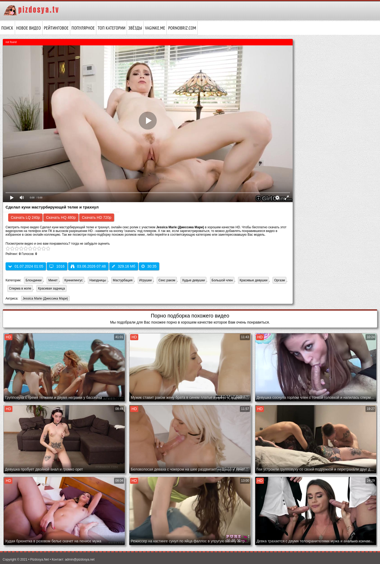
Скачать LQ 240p (25, 217)
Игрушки (145, 280)
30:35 (148, 266)
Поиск (7, 28)
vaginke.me (155, 28)
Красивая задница (51, 288)
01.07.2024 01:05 (25, 266)
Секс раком (166, 280)
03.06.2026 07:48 (88, 266)
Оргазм (279, 280)
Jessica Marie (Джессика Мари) (44, 299)
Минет (53, 280)
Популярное (83, 28)
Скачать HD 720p (96, 217)
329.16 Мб (123, 266)
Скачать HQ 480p (60, 217)
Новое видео (28, 28)
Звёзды (135, 28)
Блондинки (33, 280)
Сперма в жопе (20, 288)
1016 (56, 266)
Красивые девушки (253, 280)
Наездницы (97, 280)
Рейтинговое (56, 28)
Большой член (222, 280)
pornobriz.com (182, 28)
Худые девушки (193, 280)
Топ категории (111, 28)
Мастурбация (122, 280)
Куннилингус (73, 280)
